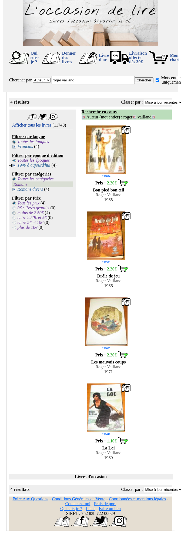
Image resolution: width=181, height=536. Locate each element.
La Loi (108, 448)
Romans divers (30, 189)
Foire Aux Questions (30, 499)
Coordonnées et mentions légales (137, 499)
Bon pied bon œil (108, 190)
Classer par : (132, 102)
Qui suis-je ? (35, 57)
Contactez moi (77, 503)
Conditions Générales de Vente (78, 499)
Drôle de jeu (108, 276)
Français (25, 146)
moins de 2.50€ (31, 212)
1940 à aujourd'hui (34, 165)
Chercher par (20, 80)
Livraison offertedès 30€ (138, 57)
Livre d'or (104, 57)
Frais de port (105, 503)
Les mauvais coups (108, 362)
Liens (90, 508)
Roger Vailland (108, 195)
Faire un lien (110, 508)
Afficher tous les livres (32, 125)
